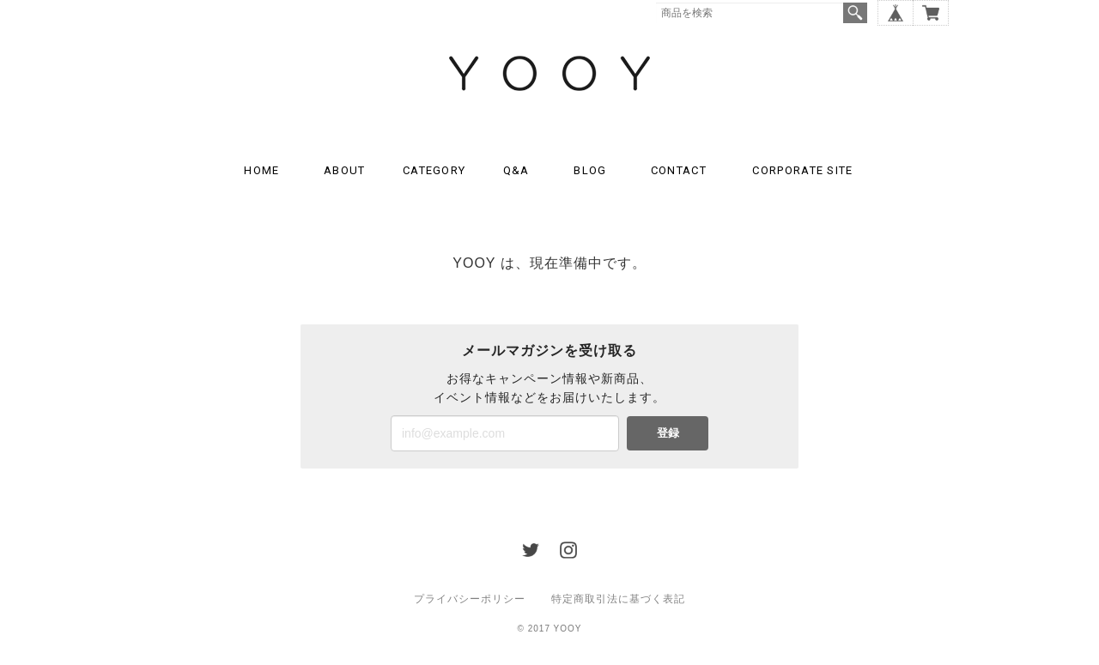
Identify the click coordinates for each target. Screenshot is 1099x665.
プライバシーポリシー (469, 599)
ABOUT (345, 170)
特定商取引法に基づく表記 (618, 599)
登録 (668, 432)
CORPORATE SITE (802, 170)
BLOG (590, 170)
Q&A (516, 170)
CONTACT (679, 170)
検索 (855, 13)
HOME (261, 170)
